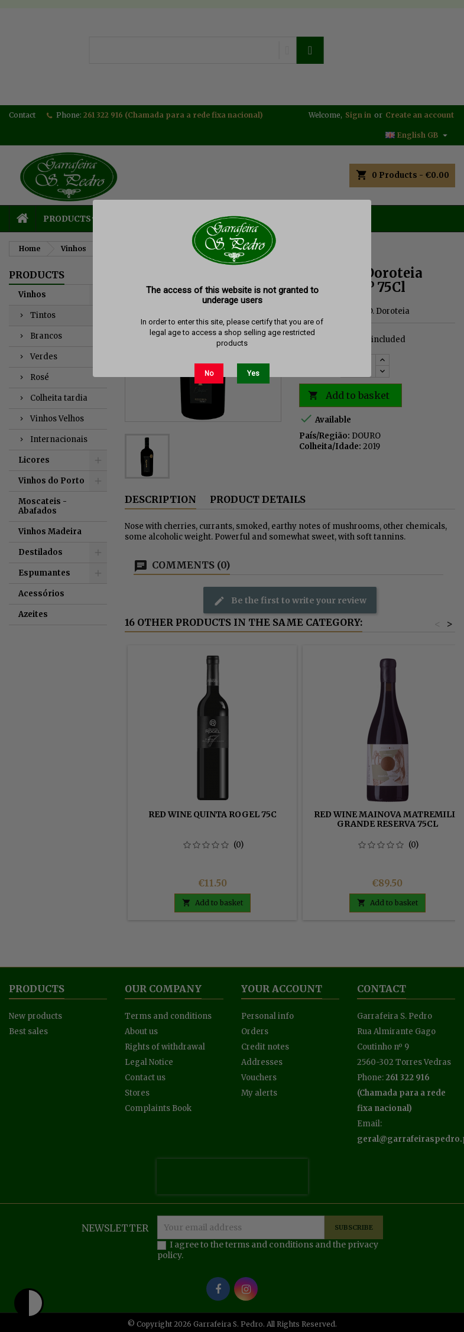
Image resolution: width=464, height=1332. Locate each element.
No (209, 373)
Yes (253, 373)
